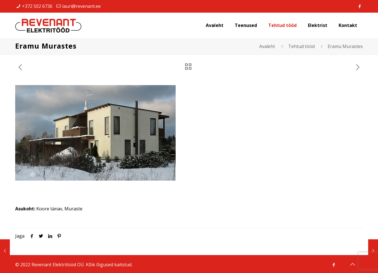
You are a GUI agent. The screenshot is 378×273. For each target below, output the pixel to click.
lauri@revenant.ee (81, 6)
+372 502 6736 (37, 6)
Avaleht (267, 46)
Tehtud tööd (301, 46)
